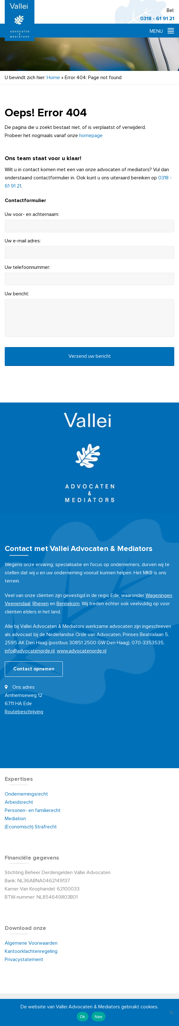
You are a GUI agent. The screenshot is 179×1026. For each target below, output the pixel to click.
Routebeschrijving (24, 711)
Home (53, 77)
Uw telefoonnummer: (27, 267)
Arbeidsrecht (19, 802)
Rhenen (41, 603)
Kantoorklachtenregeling (31, 951)
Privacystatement (24, 959)
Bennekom (68, 603)
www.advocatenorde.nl (81, 650)
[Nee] (171, 1012)
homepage (91, 135)
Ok (82, 1016)
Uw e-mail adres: (23, 240)
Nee (99, 1016)
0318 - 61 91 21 (157, 18)
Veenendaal (17, 603)
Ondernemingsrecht (26, 794)
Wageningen (159, 595)
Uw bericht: (17, 293)
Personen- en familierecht (33, 810)
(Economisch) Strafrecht (31, 826)
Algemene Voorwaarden (32, 943)
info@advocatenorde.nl (30, 650)
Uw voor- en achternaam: (32, 214)
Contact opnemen (33, 669)
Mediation (15, 818)
